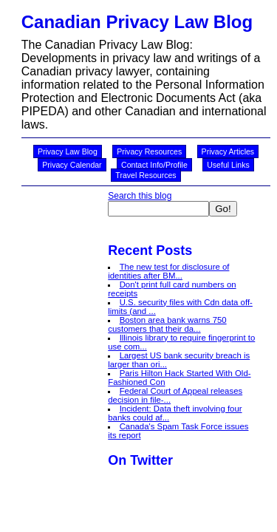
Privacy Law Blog (68, 151)
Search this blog (139, 196)
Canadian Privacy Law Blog (137, 22)
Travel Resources (145, 175)
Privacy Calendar (71, 164)
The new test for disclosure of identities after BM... (168, 271)
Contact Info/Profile (154, 164)
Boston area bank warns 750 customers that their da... (167, 324)
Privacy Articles (228, 151)
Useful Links (228, 164)
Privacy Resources (149, 151)
